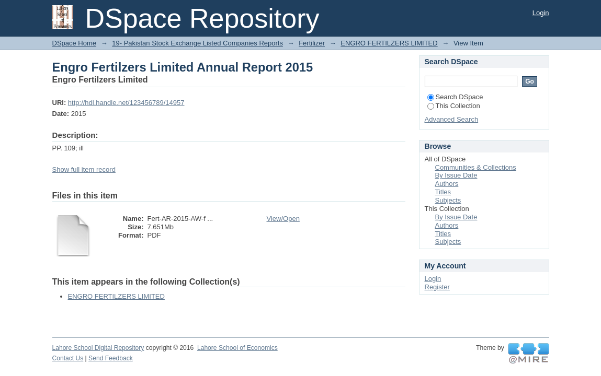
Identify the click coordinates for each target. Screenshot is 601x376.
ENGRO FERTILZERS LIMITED (389, 43)
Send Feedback (110, 358)
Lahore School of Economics (237, 347)
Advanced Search (452, 119)
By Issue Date (456, 175)
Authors (447, 183)
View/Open (283, 218)
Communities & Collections (475, 167)
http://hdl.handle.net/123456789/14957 (126, 103)
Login (540, 13)
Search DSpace (455, 97)
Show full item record (84, 169)
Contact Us (68, 358)
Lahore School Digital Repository (98, 347)
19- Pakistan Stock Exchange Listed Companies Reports (197, 43)
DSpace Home (74, 43)
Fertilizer (312, 43)
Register (437, 287)
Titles (443, 192)
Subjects (448, 200)
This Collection (453, 106)
